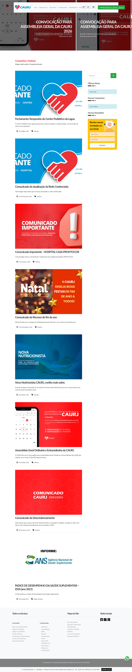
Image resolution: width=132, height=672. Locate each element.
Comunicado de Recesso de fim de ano (36, 317)
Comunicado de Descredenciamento (35, 517)
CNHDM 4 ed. (46, 643)
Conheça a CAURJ (73, 629)
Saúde (35, 599)
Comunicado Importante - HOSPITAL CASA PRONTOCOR (47, 251)
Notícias (70, 631)
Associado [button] (52, 7)
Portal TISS (44, 641)
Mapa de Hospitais (18, 629)
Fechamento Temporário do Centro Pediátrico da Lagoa (45, 118)
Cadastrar (102, 145)
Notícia (36, 131)
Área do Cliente (72, 622)
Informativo (45, 645)
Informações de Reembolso (21, 636)
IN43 (42, 631)
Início (35, 7)
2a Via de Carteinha (73, 634)
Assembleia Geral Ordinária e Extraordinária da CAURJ (44, 450)
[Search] (99, 75)
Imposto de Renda (18, 641)
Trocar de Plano (17, 634)
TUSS (43, 638)
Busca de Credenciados (19, 627)
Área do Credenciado (74, 624)
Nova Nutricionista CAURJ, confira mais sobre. (40, 382)
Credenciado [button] (62, 7)
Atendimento (73, 7)
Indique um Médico (18, 631)
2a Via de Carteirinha (19, 638)
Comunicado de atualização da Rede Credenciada (41, 186)
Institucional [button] (43, 7)
